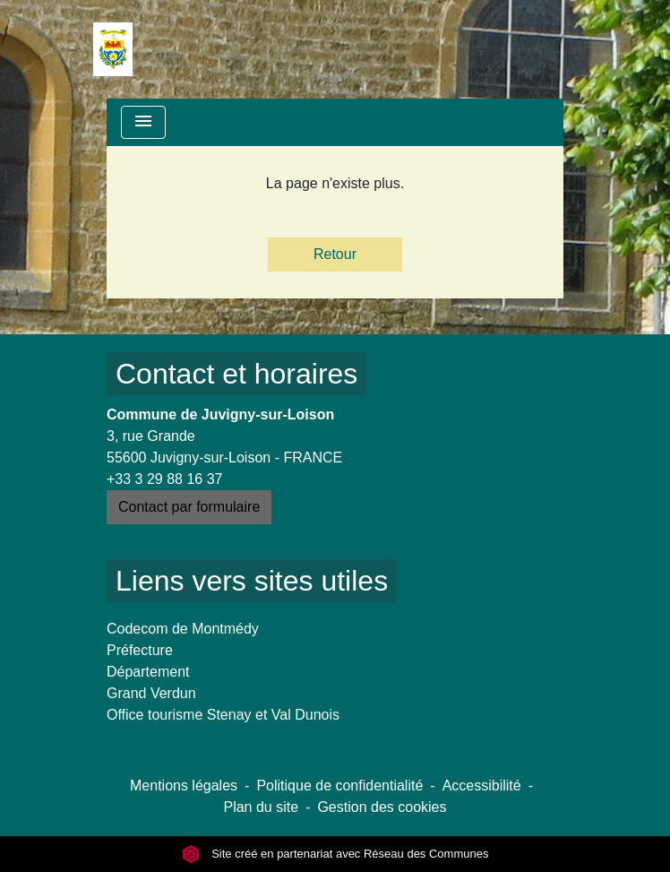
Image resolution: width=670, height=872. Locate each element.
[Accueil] (113, 49)
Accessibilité (481, 785)
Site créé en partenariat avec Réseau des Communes (335, 853)
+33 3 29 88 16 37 (164, 479)
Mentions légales (183, 785)
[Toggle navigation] (143, 122)
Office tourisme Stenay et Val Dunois (223, 714)
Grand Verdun (151, 693)
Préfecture (140, 650)
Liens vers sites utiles (252, 581)
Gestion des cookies (381, 807)
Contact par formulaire (189, 506)
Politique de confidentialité (339, 785)
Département (148, 671)
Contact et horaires (236, 374)
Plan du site (260, 807)
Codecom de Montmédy (183, 628)
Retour (335, 254)
